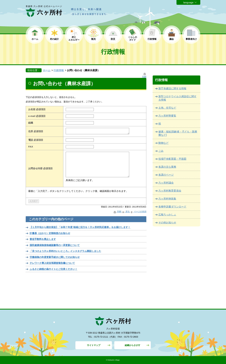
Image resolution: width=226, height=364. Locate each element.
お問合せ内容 (35, 168)
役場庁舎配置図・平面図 (172, 158)
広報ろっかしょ (167, 214)
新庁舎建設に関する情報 (172, 88)
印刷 (117, 211)
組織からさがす (132, 345)
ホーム (35, 39)
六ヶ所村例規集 (167, 198)
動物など (163, 143)
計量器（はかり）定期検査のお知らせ (50, 233)
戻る (126, 211)
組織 (30, 122)
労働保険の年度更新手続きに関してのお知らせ (55, 257)
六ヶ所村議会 (166, 182)
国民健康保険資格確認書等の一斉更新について (55, 245)
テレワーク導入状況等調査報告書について (52, 263)
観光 (93, 39)
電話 (30, 140)
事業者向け (191, 39)
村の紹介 (54, 39)
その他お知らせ (167, 222)
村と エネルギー (74, 38)
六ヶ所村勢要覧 (167, 115)
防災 (113, 39)
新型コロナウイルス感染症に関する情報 (177, 98)
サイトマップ (93, 345)
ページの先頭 (138, 211)
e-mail (31, 116)
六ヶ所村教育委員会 (169, 190)
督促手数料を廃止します (43, 239)
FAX (30, 146)
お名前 (31, 109)
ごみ (160, 151)
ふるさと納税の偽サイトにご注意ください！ (53, 269)
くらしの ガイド (132, 38)
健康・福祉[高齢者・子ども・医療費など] (177, 133)
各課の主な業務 (167, 166)
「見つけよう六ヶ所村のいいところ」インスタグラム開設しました (65, 251)
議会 (171, 39)
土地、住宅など (167, 107)
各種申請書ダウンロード (172, 206)
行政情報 (152, 39)
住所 (30, 131)
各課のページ (166, 174)
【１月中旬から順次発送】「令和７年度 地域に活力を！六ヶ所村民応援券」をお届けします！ (80, 227)
